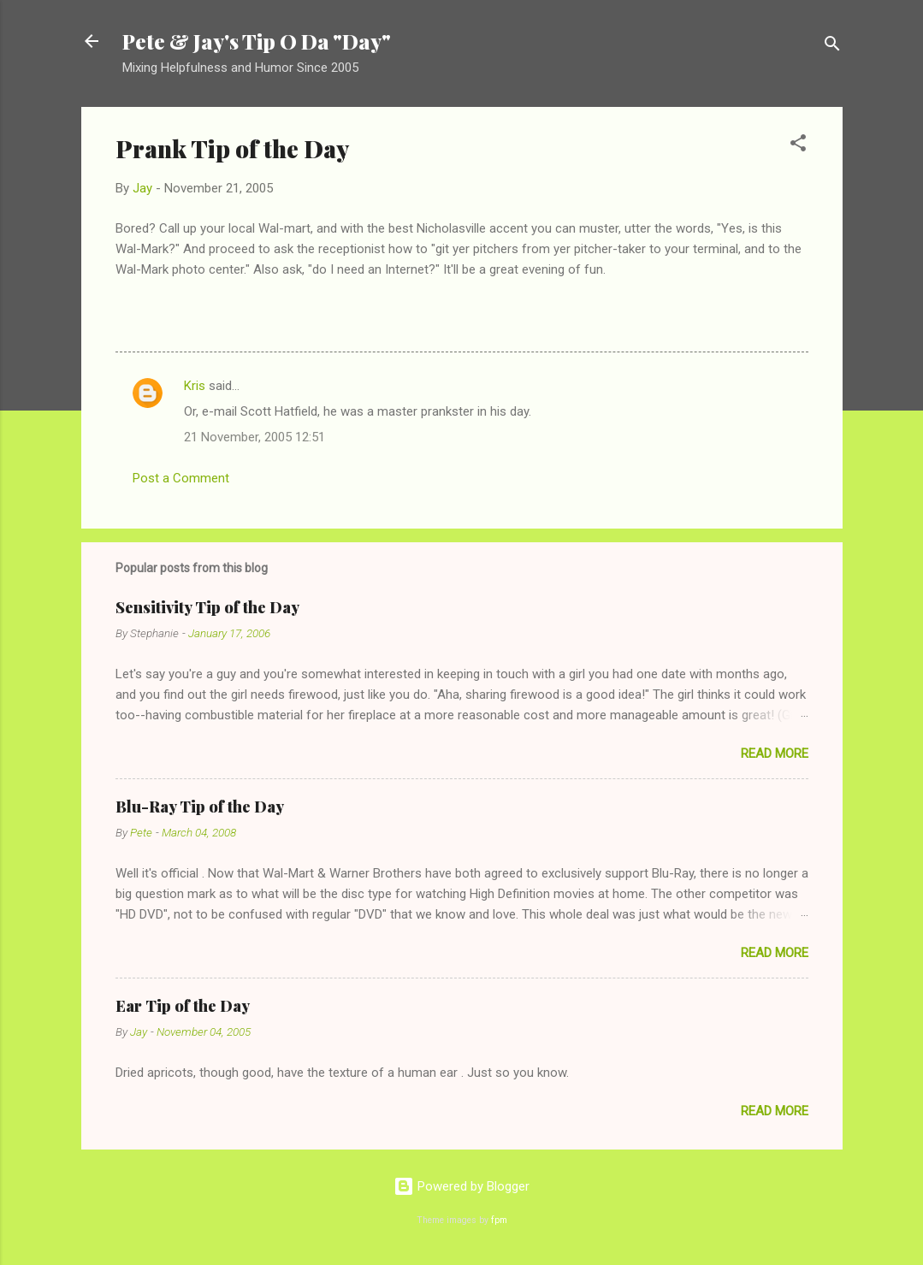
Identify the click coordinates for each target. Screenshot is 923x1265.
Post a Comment (181, 478)
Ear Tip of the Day (182, 1006)
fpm (499, 1220)
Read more (774, 753)
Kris (194, 385)
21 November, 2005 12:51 (254, 437)
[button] (798, 146)
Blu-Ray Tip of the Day (199, 806)
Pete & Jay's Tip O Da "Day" (256, 41)
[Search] (832, 47)
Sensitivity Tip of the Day (207, 607)
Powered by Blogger (461, 1186)
